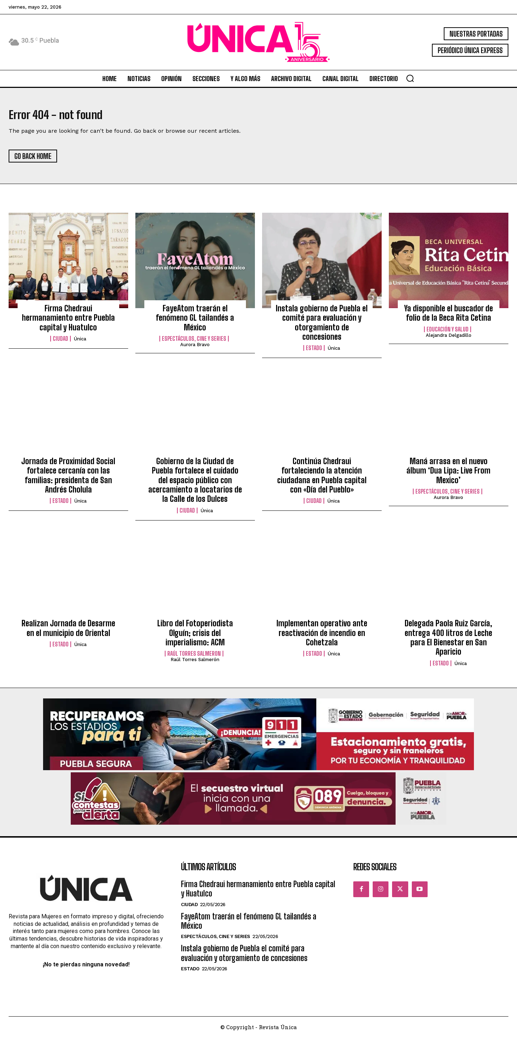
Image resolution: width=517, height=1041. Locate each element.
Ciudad (60, 342)
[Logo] (258, 42)
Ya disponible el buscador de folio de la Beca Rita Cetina (448, 316)
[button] (410, 78)
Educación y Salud (448, 333)
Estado (314, 352)
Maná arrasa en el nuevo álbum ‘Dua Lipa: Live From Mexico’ (448, 474)
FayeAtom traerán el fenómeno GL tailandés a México (195, 321)
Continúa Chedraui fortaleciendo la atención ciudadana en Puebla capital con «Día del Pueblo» (322, 479)
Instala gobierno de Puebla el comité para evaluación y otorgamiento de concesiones (322, 326)
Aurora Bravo (195, 348)
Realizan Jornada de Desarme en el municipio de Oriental (68, 631)
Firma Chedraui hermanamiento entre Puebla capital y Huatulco (68, 321)
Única (80, 342)
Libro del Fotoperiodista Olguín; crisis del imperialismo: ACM (195, 636)
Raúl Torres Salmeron (194, 657)
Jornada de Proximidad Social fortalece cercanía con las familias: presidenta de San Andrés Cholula (68, 479)
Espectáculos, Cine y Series (194, 342)
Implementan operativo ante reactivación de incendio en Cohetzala (321, 636)
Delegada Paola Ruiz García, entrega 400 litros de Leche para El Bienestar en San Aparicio (448, 641)
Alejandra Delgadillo (448, 338)
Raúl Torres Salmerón (195, 663)
